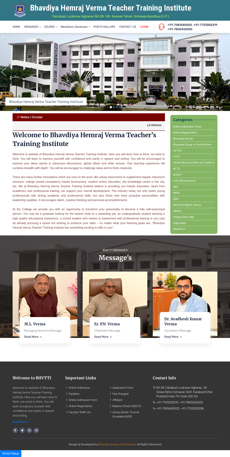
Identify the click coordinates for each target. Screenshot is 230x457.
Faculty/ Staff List (80, 412)
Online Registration (185, 132)
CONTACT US (127, 26)
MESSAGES (32, 26)
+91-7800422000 (179, 29)
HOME (16, 26)
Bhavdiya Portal (183, 138)
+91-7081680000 (179, 25)
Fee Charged (120, 393)
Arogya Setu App (183, 217)
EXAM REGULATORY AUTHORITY (194, 162)
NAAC (176, 192)
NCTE (176, 168)
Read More (33, 336)
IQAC (176, 199)
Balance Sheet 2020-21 (126, 406)
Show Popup (10, 453)
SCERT (177, 174)
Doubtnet (179, 229)
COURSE (50, 26)
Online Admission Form (187, 126)
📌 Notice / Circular (29, 117)
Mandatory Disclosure (75, 26)
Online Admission (79, 387)
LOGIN (144, 26)
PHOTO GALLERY (104, 26)
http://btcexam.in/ (184, 180)
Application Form (122, 387)
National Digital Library (187, 204)
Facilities (74, 393)
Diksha (177, 211)
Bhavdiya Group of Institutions (192, 144)
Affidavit (117, 400)
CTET (176, 156)
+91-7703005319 (205, 25)
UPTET (177, 150)
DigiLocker (179, 223)
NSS (175, 186)
